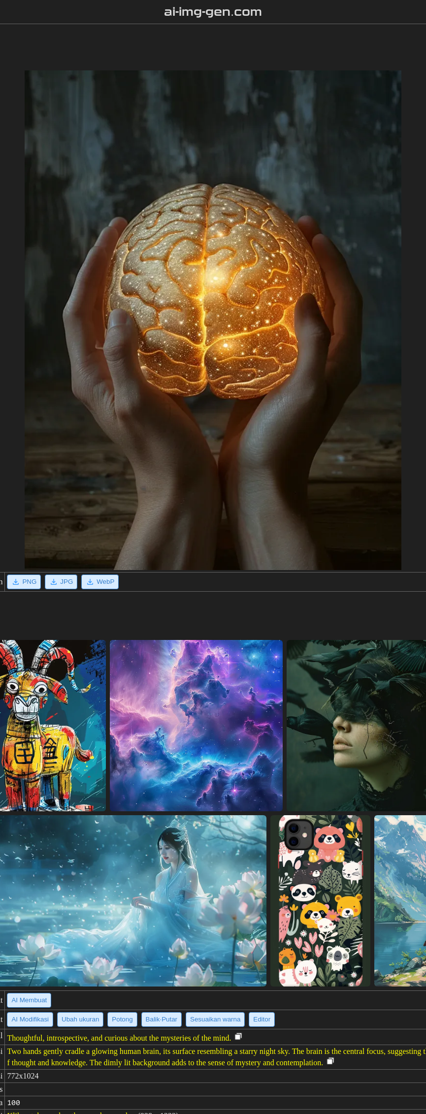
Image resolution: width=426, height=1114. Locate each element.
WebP (100, 581)
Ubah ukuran (80, 1019)
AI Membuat (29, 1000)
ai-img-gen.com (213, 11)
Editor (261, 1019)
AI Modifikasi (30, 1019)
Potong (122, 1019)
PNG (23, 581)
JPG (61, 581)
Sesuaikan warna (215, 1019)
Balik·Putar (161, 1019)
